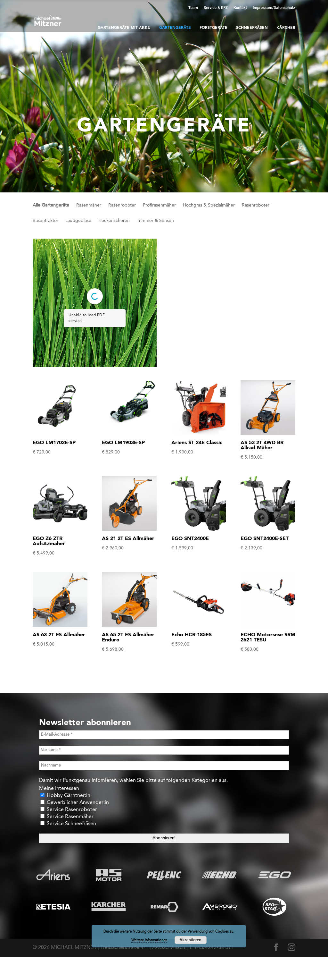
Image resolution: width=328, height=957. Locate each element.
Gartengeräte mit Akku (124, 28)
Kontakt (240, 7)
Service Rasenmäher (67, 816)
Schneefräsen (252, 28)
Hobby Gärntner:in (65, 795)
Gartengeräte (175, 28)
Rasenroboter (122, 205)
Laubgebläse (78, 220)
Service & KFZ (216, 7)
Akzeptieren (190, 940)
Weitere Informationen (149, 940)
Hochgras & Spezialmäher (209, 205)
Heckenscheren (114, 220)
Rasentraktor (45, 220)
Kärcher (285, 28)
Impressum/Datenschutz (274, 7)
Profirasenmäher (159, 205)
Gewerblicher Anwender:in (74, 802)
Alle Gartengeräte (51, 205)
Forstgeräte (213, 28)
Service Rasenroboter (68, 809)
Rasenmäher (88, 205)
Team (193, 7)
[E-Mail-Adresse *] (164, 734)
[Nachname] (164, 765)
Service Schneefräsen (68, 823)
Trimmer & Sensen (155, 220)
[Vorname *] (164, 750)
